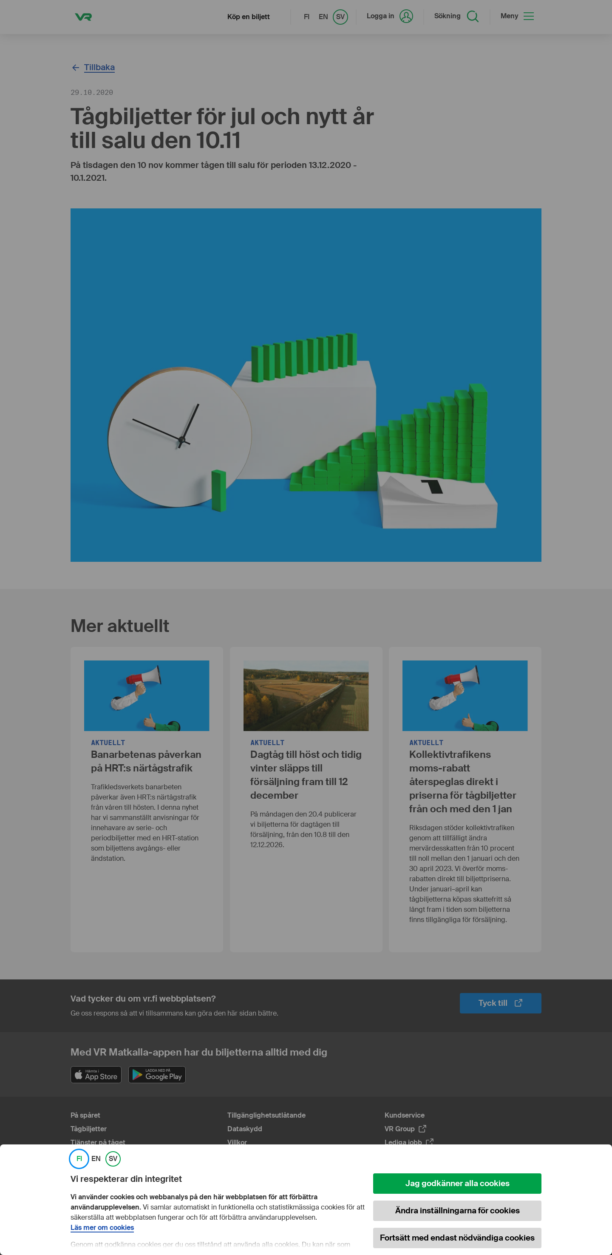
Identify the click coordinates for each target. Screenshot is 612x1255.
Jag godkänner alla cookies (457, 1183)
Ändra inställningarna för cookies (457, 1210)
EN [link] (96, 1159)
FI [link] (79, 1159)
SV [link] (113, 1159)
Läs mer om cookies (102, 1228)
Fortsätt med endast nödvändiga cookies (457, 1237)
